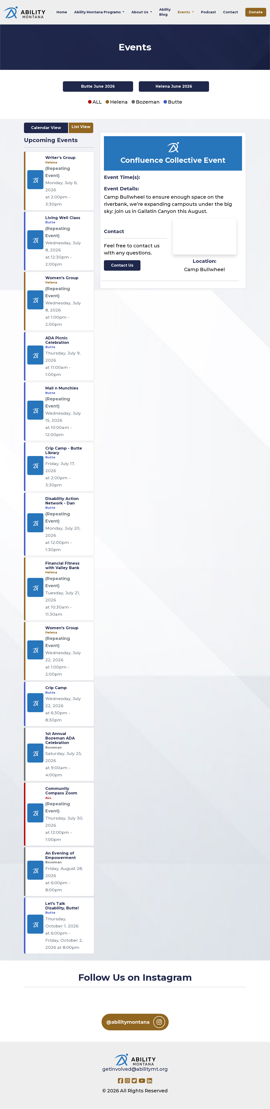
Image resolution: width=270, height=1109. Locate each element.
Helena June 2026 (174, 86)
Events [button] (184, 12)
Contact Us (122, 265)
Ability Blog (165, 12)
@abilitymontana (135, 1022)
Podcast (208, 12)
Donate (256, 12)
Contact (230, 12)
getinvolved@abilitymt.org (135, 1069)
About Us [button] (140, 12)
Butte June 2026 (98, 86)
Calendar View (46, 127)
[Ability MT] (24, 12)
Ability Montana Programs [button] (98, 12)
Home (61, 12)
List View (81, 127)
